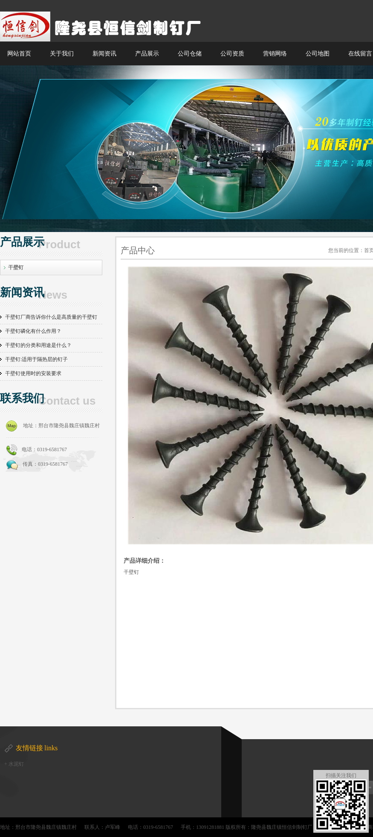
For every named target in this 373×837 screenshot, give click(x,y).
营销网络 (275, 53)
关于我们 (62, 53)
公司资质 (232, 53)
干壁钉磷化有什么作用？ (33, 331)
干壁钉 (15, 267)
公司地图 (318, 53)
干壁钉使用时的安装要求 (33, 373)
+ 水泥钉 (14, 764)
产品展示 (147, 53)
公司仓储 (190, 53)
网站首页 (19, 53)
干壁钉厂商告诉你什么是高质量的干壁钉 (51, 317)
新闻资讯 (104, 53)
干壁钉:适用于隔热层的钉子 (36, 359)
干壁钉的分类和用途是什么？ (38, 345)
